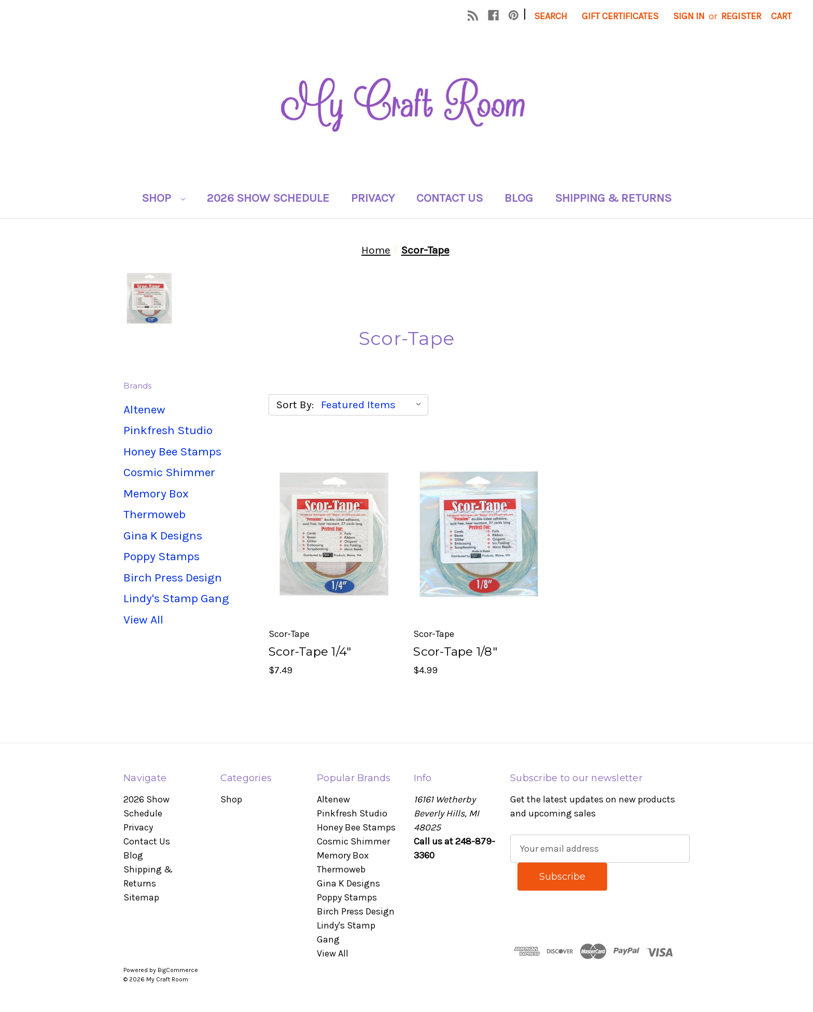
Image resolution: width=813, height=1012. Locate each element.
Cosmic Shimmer (169, 472)
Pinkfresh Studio (168, 430)
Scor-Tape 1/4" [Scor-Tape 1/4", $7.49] (310, 651)
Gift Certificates (620, 16)
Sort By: (295, 404)
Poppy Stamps (161, 556)
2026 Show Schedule (268, 198)
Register (741, 16)
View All (143, 620)
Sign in (689, 16)
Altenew (144, 410)
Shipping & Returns (613, 198)
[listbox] (373, 404)
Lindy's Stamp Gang (176, 598)
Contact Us (449, 198)
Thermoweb (154, 514)
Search (550, 16)
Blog (518, 198)
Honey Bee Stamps (172, 452)
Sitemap (141, 897)
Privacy (373, 198)
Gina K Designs (162, 536)
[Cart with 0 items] (781, 16)
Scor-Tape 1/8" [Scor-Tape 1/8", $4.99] (455, 651)
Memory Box (156, 494)
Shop (163, 198)
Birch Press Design (172, 578)
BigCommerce (178, 970)
